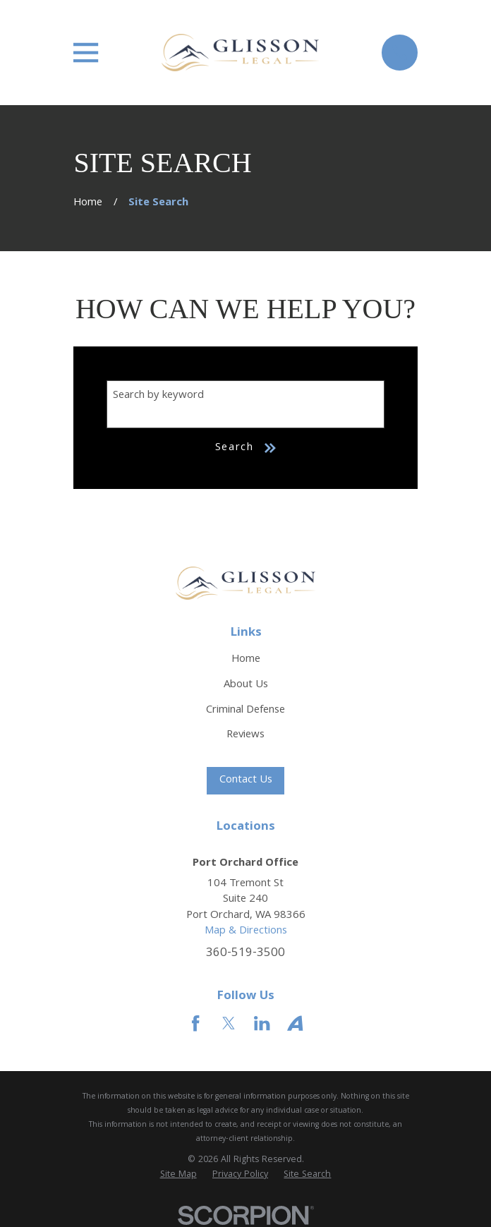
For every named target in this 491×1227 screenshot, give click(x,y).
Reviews (245, 735)
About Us (246, 685)
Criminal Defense (245, 710)
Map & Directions (246, 931)
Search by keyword (158, 396)
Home (245, 660)
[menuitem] (178, 1176)
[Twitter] (228, 1023)
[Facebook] (195, 1023)
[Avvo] (295, 1023)
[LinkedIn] (261, 1023)
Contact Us (245, 780)
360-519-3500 (245, 953)
